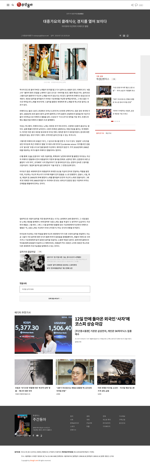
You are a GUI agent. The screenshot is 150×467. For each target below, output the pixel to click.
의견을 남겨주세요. (28, 289)
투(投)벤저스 (102, 79)
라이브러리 (106, 423)
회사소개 (24, 452)
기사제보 (122, 416)
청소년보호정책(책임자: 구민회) (84, 452)
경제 (87, 416)
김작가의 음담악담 (27, 251)
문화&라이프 (74, 423)
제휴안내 (45, 452)
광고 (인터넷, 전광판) (34, 452)
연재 (104, 416)
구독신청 (122, 420)
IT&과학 (89, 423)
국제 (87, 420)
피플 (87, 426)
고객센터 (51, 452)
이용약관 (58, 452)
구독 (40, 252)
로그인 (140, 5)
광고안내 (122, 423)
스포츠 (72, 426)
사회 (71, 420)
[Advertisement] (50, 200)
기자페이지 (106, 426)
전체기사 (73, 430)
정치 (71, 416)
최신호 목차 (107, 420)
